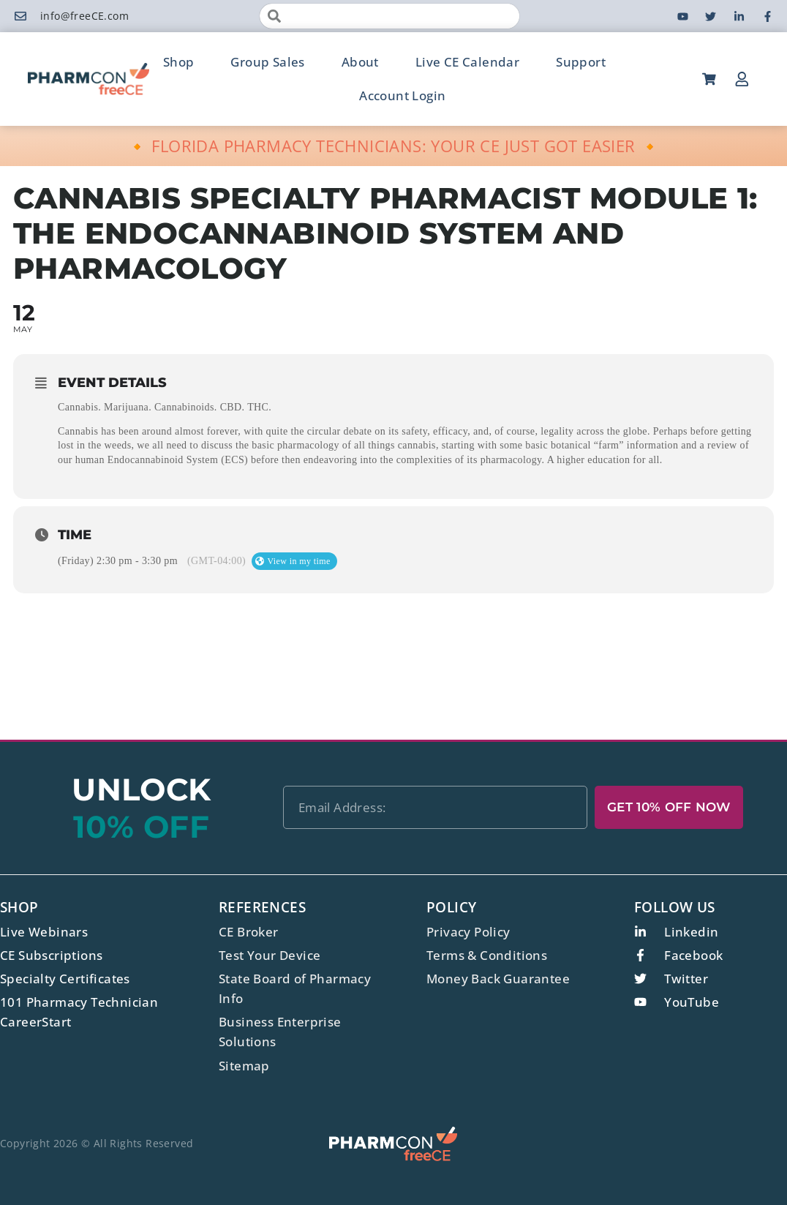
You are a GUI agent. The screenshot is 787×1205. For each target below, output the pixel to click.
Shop (179, 61)
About (360, 61)
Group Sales (267, 61)
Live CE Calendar (467, 61)
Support (581, 61)
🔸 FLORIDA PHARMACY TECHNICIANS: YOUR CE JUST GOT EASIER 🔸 (393, 146)
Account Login (402, 95)
